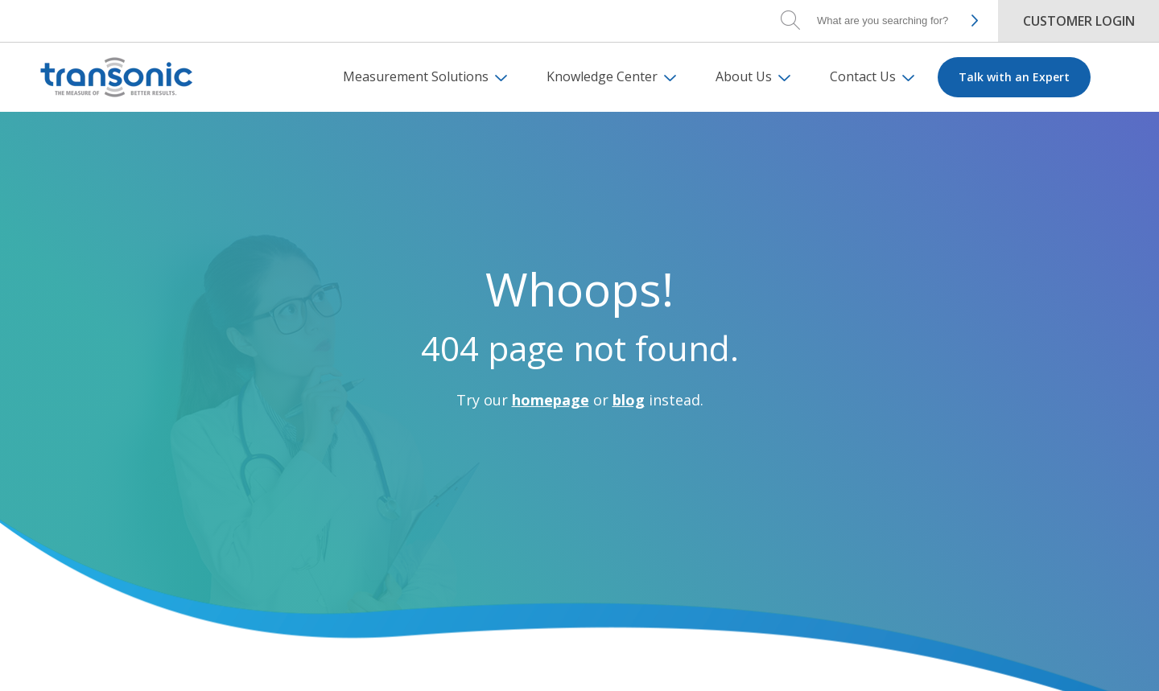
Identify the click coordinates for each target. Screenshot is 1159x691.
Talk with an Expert (1014, 76)
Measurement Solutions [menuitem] (416, 76)
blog (628, 399)
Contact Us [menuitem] (863, 76)
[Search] (885, 20)
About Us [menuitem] (744, 76)
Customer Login (1079, 21)
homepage (550, 399)
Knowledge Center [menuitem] (602, 76)
